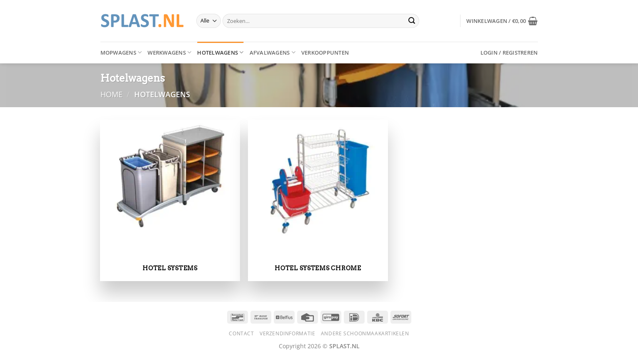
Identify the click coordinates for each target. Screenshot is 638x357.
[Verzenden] (412, 21)
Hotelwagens (220, 52)
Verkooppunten (325, 52)
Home (111, 94)
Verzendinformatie (287, 333)
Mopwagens (121, 52)
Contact (241, 333)
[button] (502, 21)
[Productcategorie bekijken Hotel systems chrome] (318, 200)
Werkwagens (169, 52)
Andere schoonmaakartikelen (365, 333)
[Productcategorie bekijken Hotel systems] (170, 200)
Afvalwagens (272, 52)
